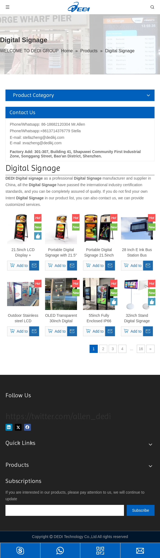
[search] (64, 510)
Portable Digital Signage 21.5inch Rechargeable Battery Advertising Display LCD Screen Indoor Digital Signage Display (99, 253)
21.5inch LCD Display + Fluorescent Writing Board (23, 253)
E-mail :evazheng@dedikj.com (35, 143)
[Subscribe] (141, 510)
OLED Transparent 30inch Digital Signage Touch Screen (61, 318)
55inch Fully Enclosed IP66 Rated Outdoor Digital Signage (99, 318)
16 (141, 349)
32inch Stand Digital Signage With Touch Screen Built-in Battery (137, 318)
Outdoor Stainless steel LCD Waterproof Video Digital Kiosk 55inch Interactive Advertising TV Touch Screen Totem (23, 318)
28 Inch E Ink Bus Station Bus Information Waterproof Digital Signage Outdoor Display (137, 253)
